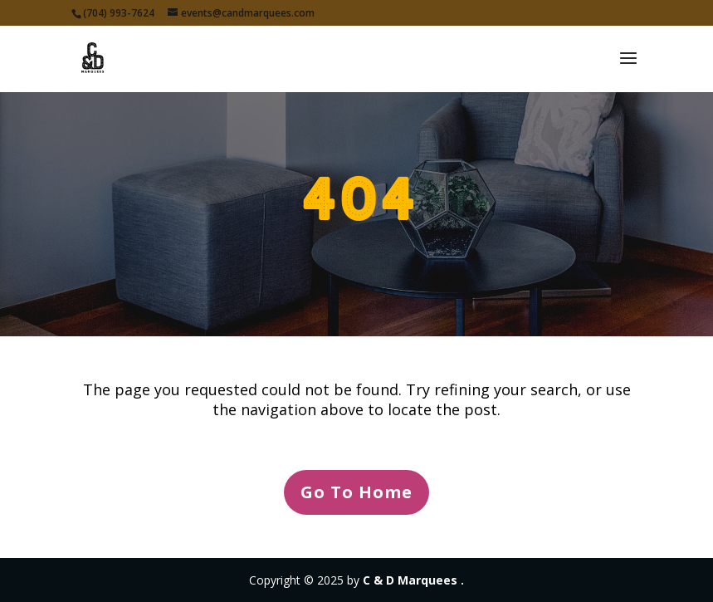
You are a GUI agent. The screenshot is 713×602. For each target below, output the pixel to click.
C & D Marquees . (413, 580)
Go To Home (356, 492)
